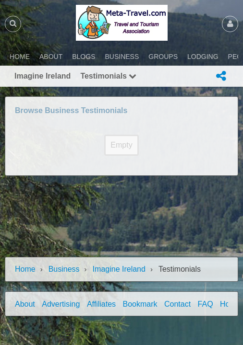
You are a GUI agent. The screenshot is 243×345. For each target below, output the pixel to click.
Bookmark (140, 304)
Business (64, 269)
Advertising (61, 304)
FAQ (205, 304)
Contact (177, 304)
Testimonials (108, 76)
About (25, 304)
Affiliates (101, 304)
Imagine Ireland (119, 269)
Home (25, 269)
